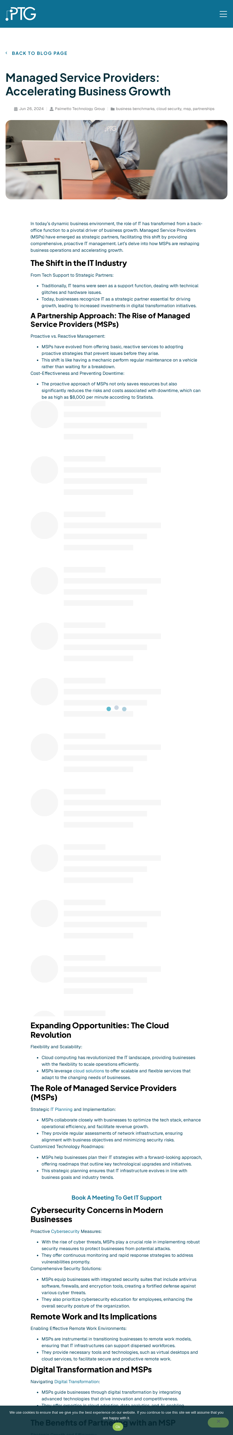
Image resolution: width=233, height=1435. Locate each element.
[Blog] (150, 1334)
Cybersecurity (65, 691)
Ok (117, 1427)
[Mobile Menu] (223, 14)
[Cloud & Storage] (77, 1371)
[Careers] (122, 1343)
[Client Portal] (193, 1334)
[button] (33, 1270)
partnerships (203, 108)
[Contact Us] (200, 1343)
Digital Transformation (76, 842)
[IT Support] (71, 1334)
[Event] (151, 1343)
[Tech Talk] (154, 1353)
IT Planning (61, 570)
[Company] (124, 1334)
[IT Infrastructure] (77, 1343)
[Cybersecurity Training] (84, 1381)
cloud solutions (88, 531)
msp (187, 108)
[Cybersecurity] (75, 1362)
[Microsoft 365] (75, 1353)
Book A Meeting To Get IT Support (117, 657)
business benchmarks (135, 108)
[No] (218, 1423)
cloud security (168, 108)
